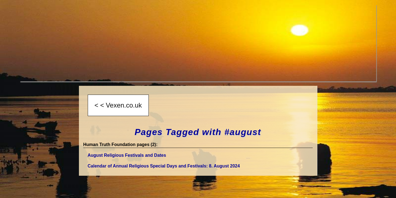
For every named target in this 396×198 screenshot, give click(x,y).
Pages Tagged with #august (197, 132)
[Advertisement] (185, 42)
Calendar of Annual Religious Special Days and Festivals (164, 166)
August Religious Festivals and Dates (127, 155)
